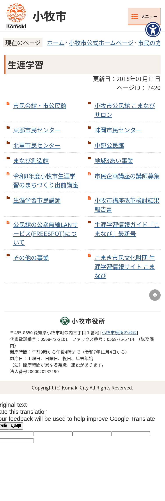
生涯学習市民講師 (36, 200)
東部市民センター (36, 129)
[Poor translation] (16, 426)
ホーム (55, 42)
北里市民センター (36, 145)
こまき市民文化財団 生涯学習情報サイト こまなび (124, 266)
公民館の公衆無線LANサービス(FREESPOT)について (45, 233)
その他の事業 (31, 257)
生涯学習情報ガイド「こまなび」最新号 (127, 229)
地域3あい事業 (113, 160)
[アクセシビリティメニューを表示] (153, 29)
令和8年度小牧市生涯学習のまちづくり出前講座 (45, 180)
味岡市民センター (118, 129)
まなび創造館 (31, 160)
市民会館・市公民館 (39, 105)
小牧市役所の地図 (119, 332)
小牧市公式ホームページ (101, 42)
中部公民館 (109, 145)
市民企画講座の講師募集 (127, 175)
